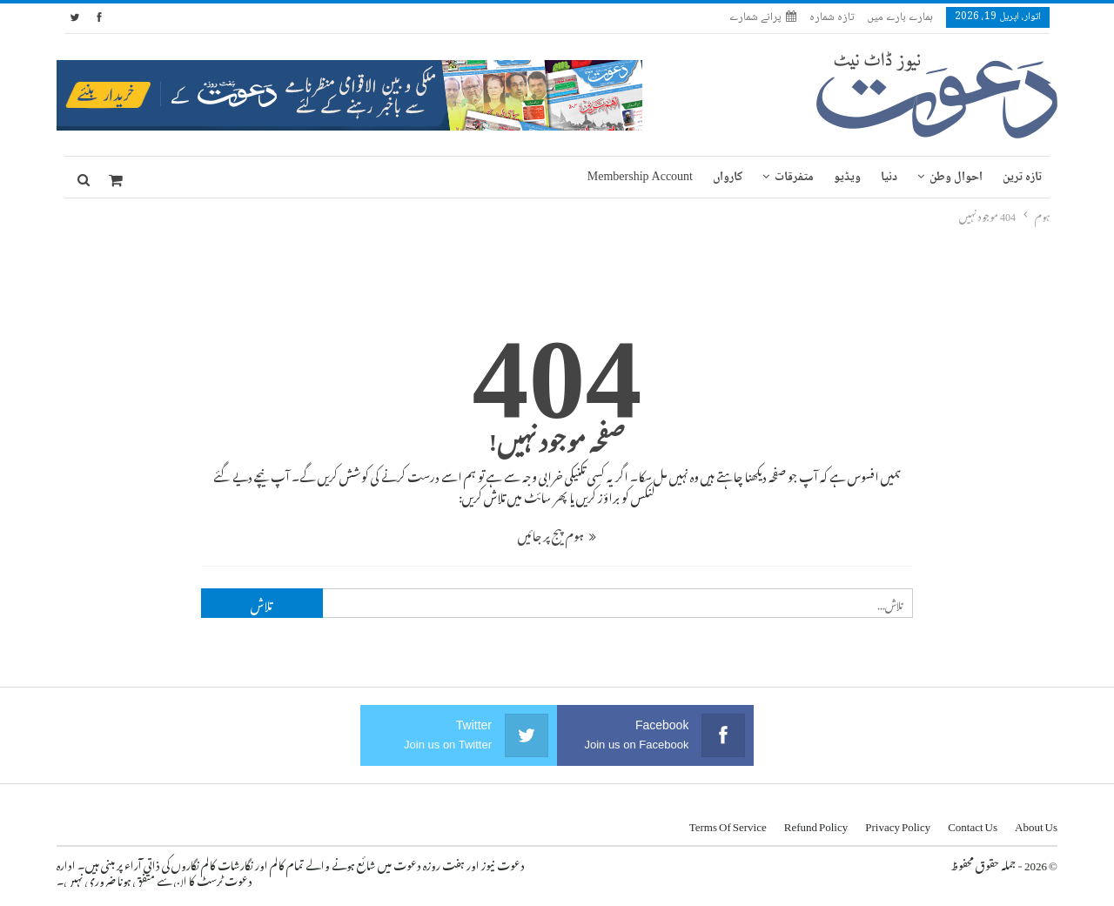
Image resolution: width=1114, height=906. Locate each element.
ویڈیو (847, 177)
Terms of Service (728, 823)
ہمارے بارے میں (900, 17)
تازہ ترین (1022, 177)
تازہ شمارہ (831, 17)
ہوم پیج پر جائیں (557, 533)
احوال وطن (956, 177)
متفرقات (794, 177)
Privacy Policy (897, 823)
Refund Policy (816, 823)
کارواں (727, 177)
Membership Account (640, 177)
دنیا (889, 177)
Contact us (972, 823)
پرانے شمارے (762, 17)
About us (1036, 823)
